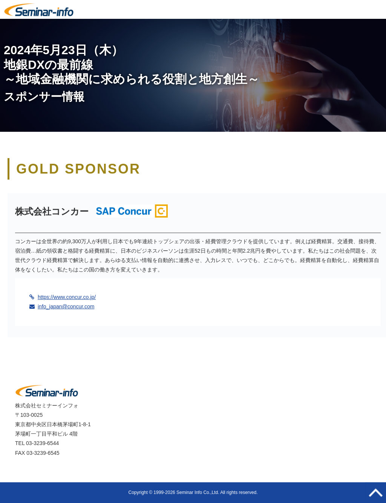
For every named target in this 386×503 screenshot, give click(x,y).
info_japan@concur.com (66, 306)
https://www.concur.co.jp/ (67, 297)
